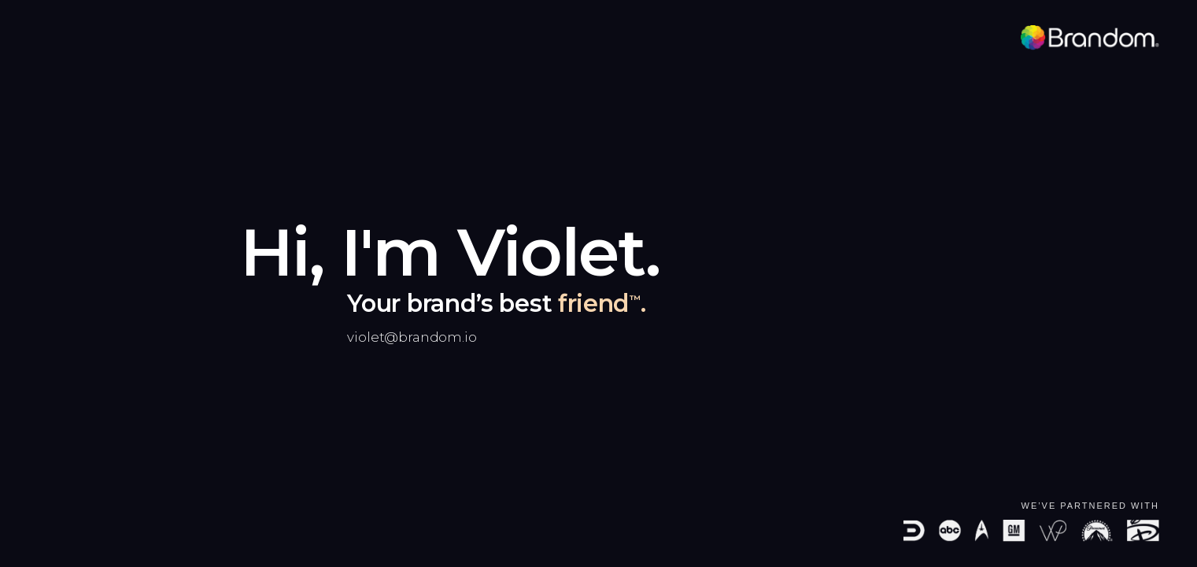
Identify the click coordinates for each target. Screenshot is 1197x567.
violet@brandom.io (411, 337)
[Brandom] (1090, 37)
